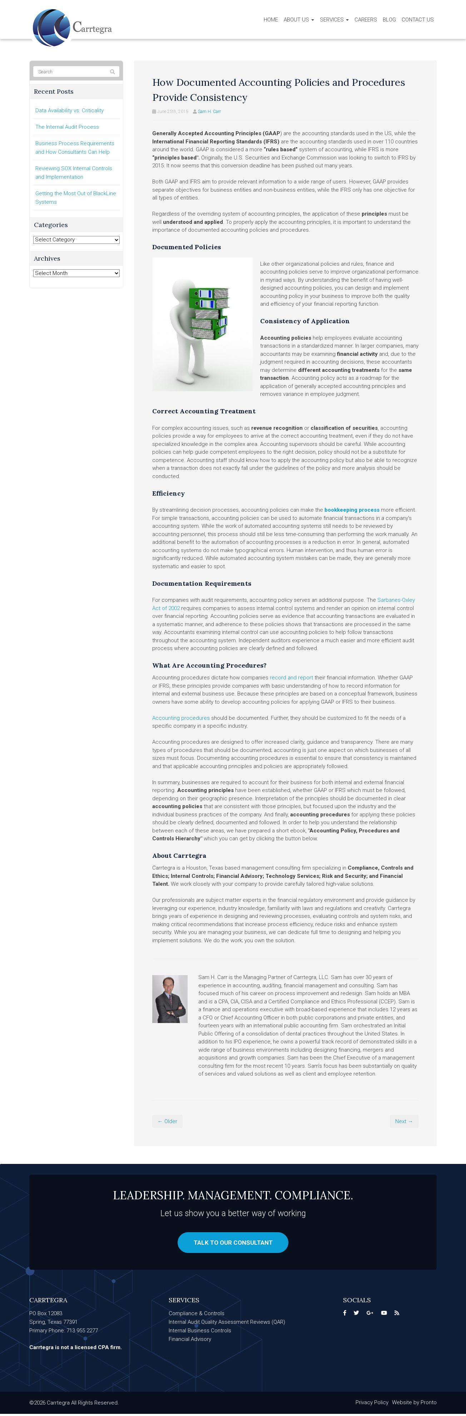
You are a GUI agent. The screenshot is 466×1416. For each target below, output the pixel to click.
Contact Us (418, 19)
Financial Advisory (190, 1341)
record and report (291, 677)
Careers (366, 19)
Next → (404, 1121)
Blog (389, 19)
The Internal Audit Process (67, 127)
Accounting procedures (181, 718)
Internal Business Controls (200, 1332)
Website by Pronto (414, 1404)
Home (271, 19)
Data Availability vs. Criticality (69, 110)
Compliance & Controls (196, 1315)
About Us (299, 19)
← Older (167, 1121)
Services (334, 19)
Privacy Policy (372, 1404)
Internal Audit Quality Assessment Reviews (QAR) (227, 1324)
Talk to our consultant (233, 1243)
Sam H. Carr (209, 111)
